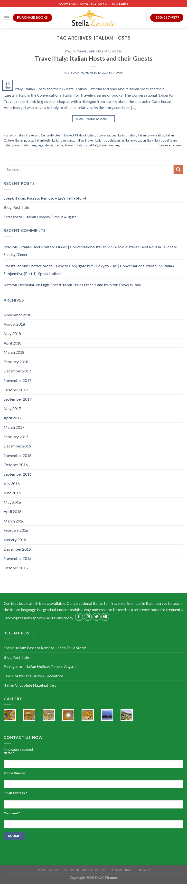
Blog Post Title (16, 207)
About (54, 870)
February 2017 (16, 436)
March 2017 (14, 427)
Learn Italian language (28, 145)
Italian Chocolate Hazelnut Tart (30, 685)
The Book (71, 870)
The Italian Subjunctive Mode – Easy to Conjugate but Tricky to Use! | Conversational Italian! (81, 265)
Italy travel (161, 140)
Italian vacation (135, 140)
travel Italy (91, 145)
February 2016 (16, 530)
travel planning (109, 145)
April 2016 (12, 511)
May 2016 (12, 502)
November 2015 (17, 558)
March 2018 (14, 352)
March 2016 (14, 521)
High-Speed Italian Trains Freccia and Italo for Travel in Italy (91, 284)
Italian (132, 135)
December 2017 (17, 371)
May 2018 (12, 333)
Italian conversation (150, 135)
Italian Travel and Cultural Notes (93, 51)
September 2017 (18, 399)
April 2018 (12, 343)
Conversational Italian (111, 135)
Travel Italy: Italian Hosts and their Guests (93, 58)
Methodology (94, 870)
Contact (142, 870)
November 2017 (17, 380)
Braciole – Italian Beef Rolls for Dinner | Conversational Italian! (56, 246)
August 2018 (14, 324)
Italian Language (63, 140)
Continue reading (93, 118)
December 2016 (17, 446)
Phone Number (15, 773)
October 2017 (16, 389)
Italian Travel (84, 140)
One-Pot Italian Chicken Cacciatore (33, 676)
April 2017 (12, 417)
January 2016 (15, 539)
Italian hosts (42, 140)
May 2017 (12, 408)
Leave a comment (171, 145)
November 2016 (17, 455)
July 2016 (12, 483)
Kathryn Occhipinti (19, 284)
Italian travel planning (109, 140)
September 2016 (18, 474)
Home (41, 870)
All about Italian (84, 135)
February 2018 (16, 361)
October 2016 (16, 464)
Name (9, 753)
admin (118, 72)
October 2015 (16, 567)
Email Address (15, 793)
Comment (12, 813)
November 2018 (17, 314)
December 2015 (17, 549)
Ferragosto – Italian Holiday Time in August (40, 216)
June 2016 (12, 492)
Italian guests (24, 140)
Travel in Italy (73, 145)
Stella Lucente (54, 145)
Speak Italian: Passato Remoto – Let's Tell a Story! (45, 198)
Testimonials (121, 870)
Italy (150, 140)
